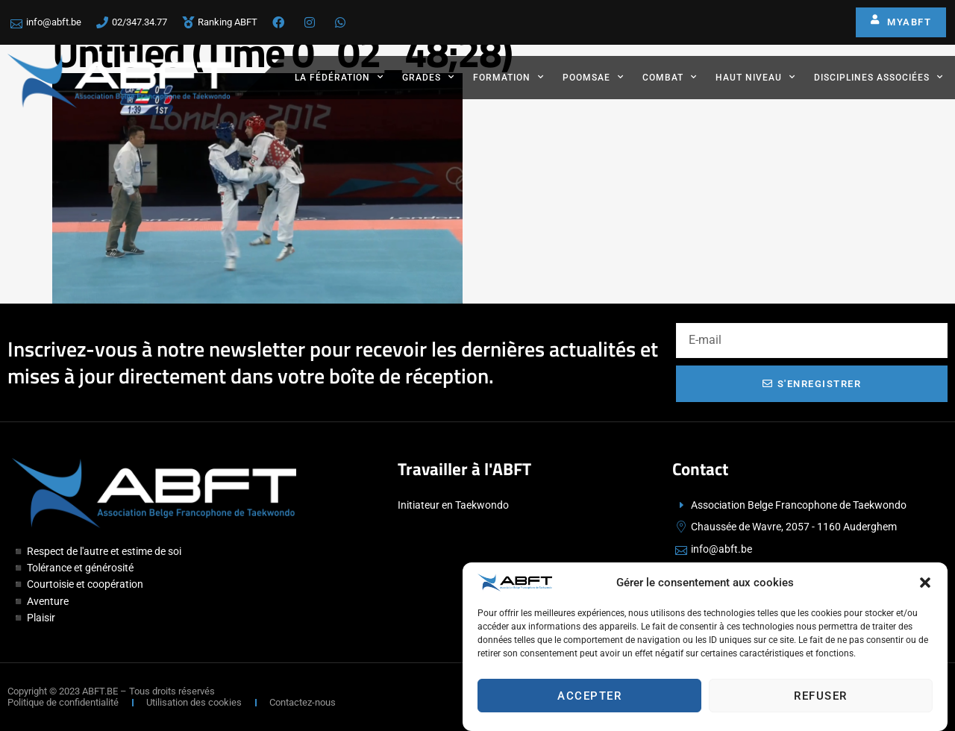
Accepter (589, 698)
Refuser (821, 698)
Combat (669, 76)
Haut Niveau (755, 76)
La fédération (339, 76)
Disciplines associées (878, 76)
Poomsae (593, 76)
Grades (428, 76)
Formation (508, 76)
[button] (925, 585)
